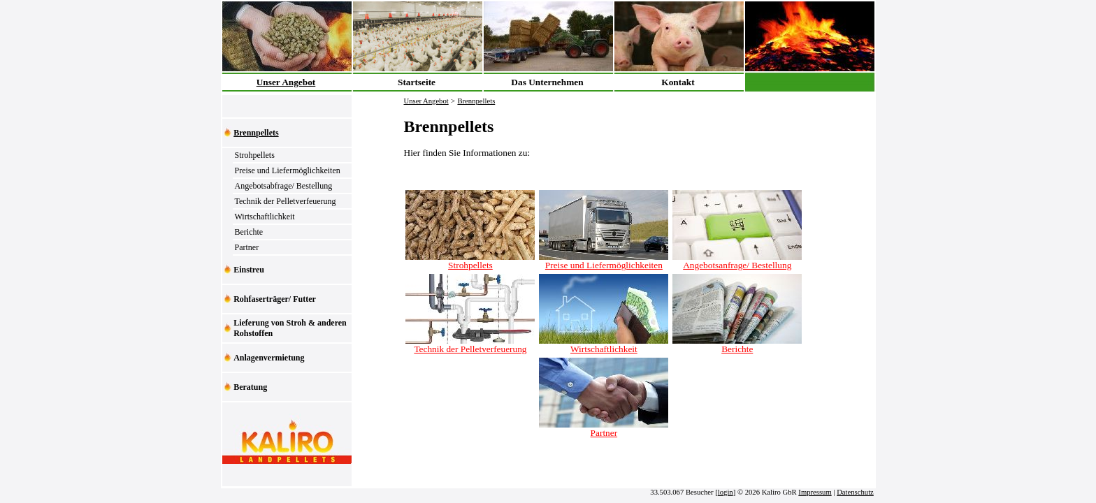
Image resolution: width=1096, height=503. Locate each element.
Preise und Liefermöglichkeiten (287, 170)
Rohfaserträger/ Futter (274, 299)
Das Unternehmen (547, 82)
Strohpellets (255, 155)
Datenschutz (855, 492)
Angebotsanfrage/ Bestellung (737, 261)
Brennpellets (255, 133)
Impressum (814, 492)
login (725, 492)
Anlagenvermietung (268, 358)
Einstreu (248, 270)
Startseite (416, 82)
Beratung (250, 387)
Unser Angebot (286, 82)
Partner (247, 247)
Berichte (249, 232)
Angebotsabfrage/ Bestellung (284, 186)
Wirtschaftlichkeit (265, 216)
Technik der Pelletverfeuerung (285, 201)
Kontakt (677, 82)
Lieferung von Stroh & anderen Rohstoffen (290, 328)
